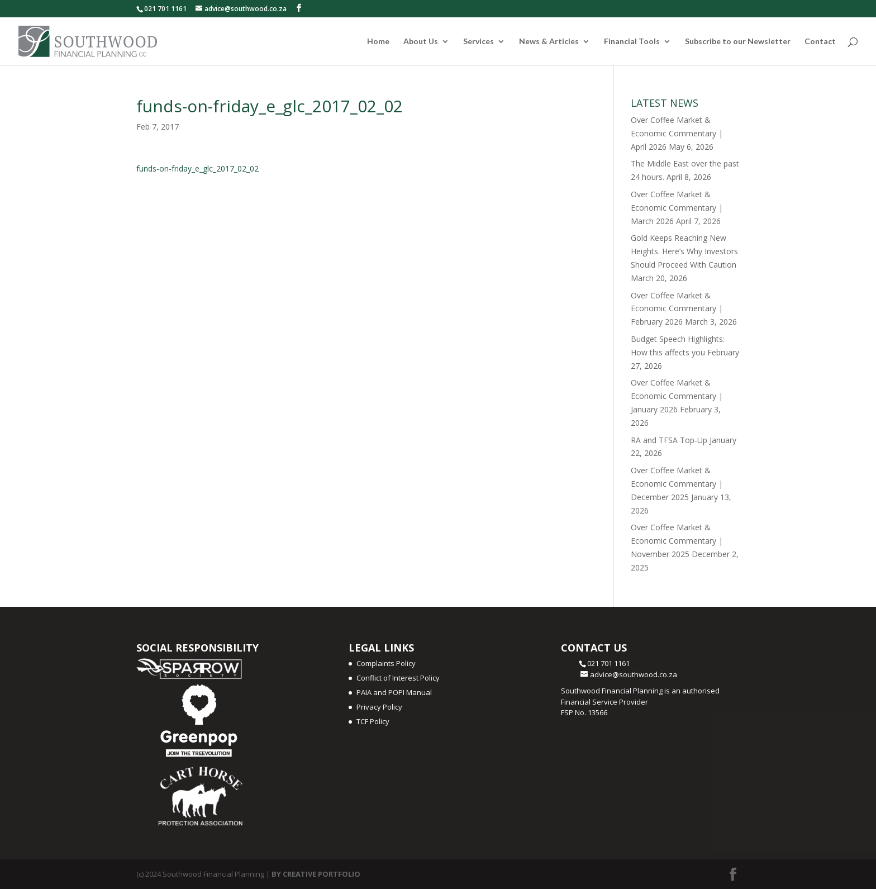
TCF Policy (372, 721)
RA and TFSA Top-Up (669, 440)
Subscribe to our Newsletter (738, 41)
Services (478, 41)
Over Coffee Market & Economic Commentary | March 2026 (677, 207)
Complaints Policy (386, 663)
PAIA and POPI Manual (394, 692)
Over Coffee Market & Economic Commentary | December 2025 (677, 483)
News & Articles (549, 41)
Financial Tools (632, 41)
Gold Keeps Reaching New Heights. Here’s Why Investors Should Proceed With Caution (684, 251)
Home (378, 41)
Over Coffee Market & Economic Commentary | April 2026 (677, 133)
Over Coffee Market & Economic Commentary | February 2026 (677, 308)
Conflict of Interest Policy (398, 678)
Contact (820, 41)
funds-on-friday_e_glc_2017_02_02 (197, 168)
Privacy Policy (379, 707)
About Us (420, 41)
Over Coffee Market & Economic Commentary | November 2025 (677, 540)
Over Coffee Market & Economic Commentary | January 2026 (677, 396)
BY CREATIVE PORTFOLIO (316, 874)
